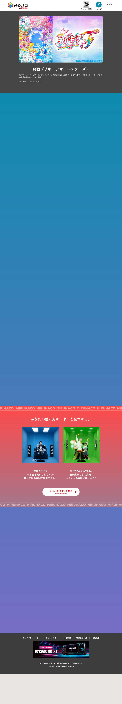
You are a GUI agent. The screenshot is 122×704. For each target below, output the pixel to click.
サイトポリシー (52, 668)
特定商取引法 (81, 668)
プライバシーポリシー (32, 668)
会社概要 (95, 668)
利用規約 (67, 668)
